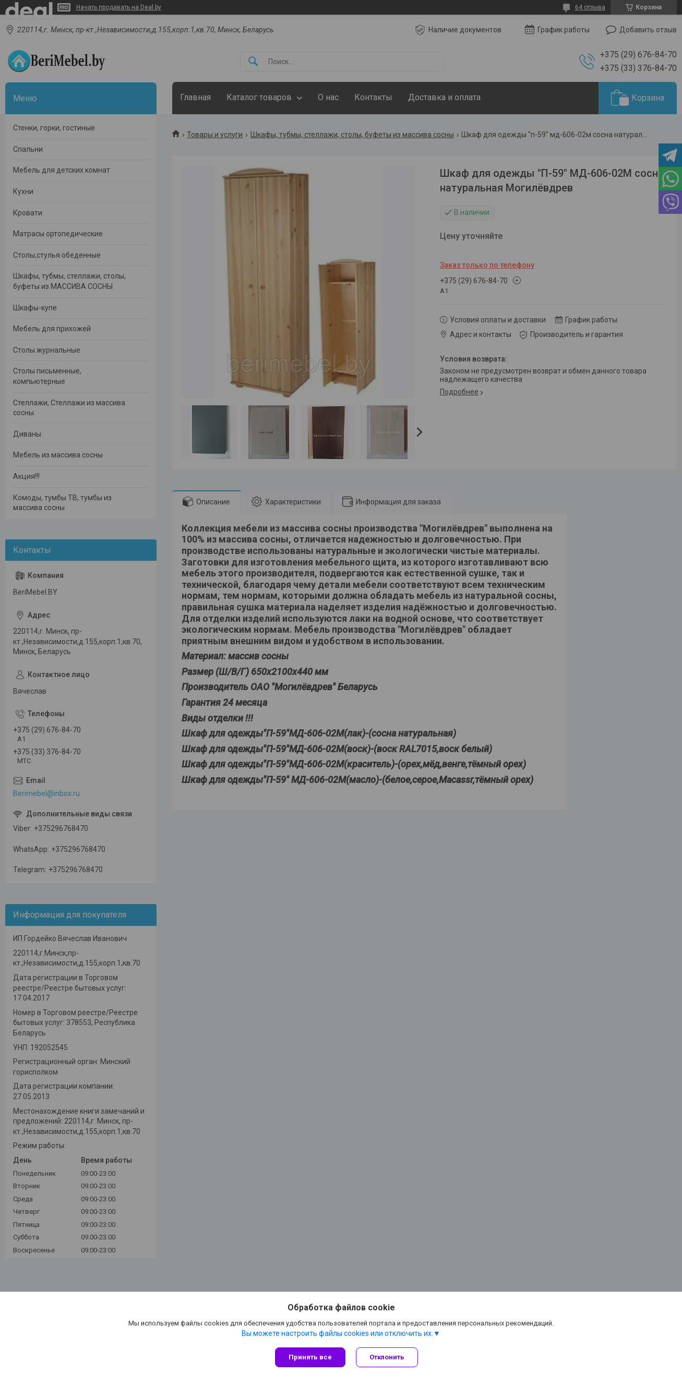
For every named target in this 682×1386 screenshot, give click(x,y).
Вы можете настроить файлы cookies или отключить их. (337, 1333)
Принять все (310, 1357)
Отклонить (386, 1357)
